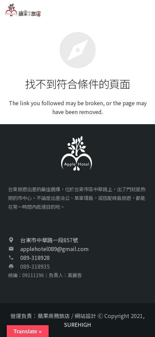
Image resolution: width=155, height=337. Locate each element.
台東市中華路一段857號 (49, 240)
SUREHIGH (77, 324)
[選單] (146, 10)
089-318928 (35, 257)
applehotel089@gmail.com (54, 249)
